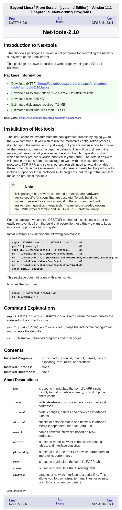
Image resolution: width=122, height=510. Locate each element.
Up (60, 18)
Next (110, 18)
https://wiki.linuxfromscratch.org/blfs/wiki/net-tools (50, 117)
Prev (12, 18)
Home (60, 21)
